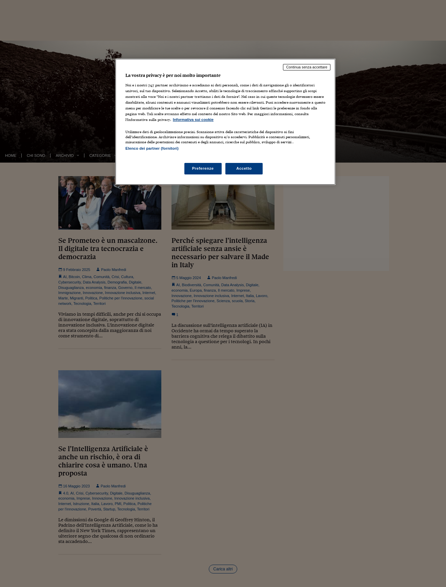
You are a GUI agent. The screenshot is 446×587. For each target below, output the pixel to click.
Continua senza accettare (306, 67)
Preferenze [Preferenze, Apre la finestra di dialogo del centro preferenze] (203, 168)
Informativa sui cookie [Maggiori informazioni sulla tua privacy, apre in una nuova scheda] (193, 120)
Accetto (244, 168)
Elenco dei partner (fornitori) (152, 148)
